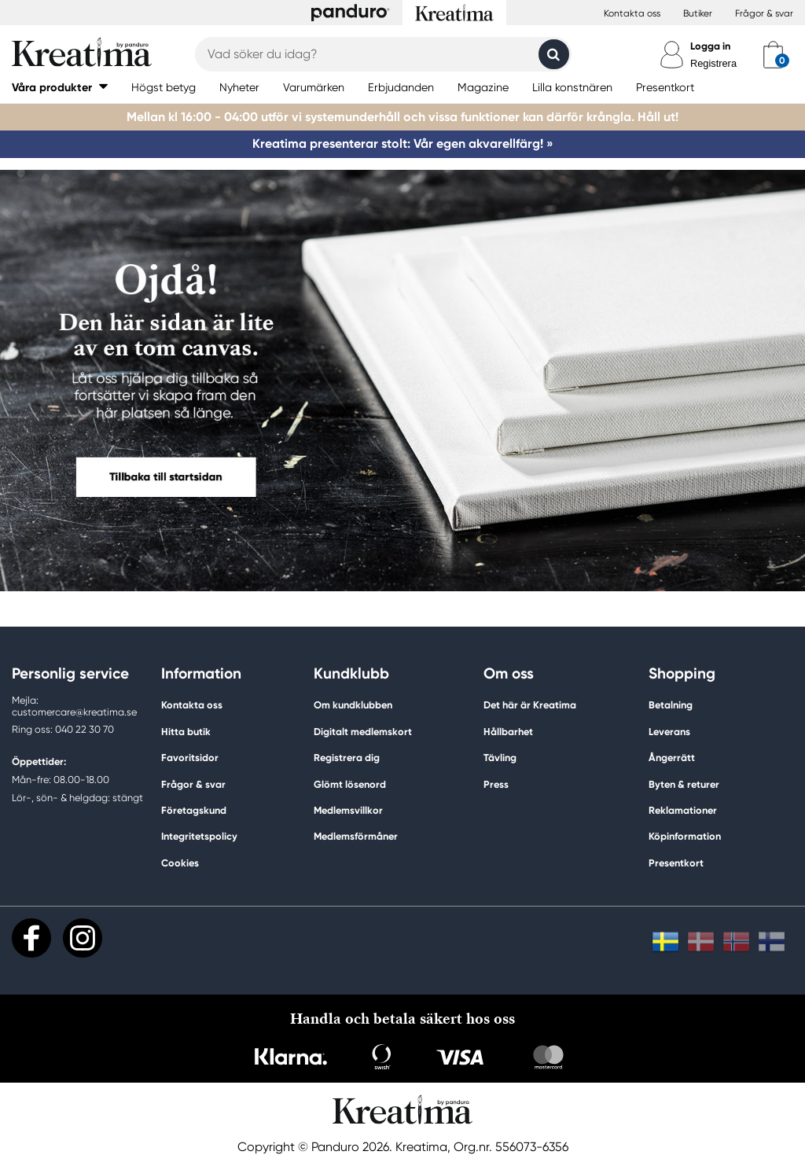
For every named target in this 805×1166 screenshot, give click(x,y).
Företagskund (193, 810)
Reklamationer (683, 810)
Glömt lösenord (350, 784)
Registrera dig (347, 757)
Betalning (671, 705)
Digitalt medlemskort (363, 731)
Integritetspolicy (199, 836)
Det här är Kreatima (529, 705)
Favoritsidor (190, 757)
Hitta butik (186, 731)
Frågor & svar (764, 13)
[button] (59, 87)
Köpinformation (685, 836)
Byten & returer (684, 784)
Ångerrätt (672, 757)
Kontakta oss (632, 13)
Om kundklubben (353, 705)
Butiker (697, 13)
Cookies (180, 863)
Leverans (669, 731)
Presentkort (676, 863)
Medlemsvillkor (348, 810)
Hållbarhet (508, 731)
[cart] (773, 54)
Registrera (713, 63)
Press (496, 784)
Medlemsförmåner (356, 836)
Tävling (499, 757)
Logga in (710, 46)
